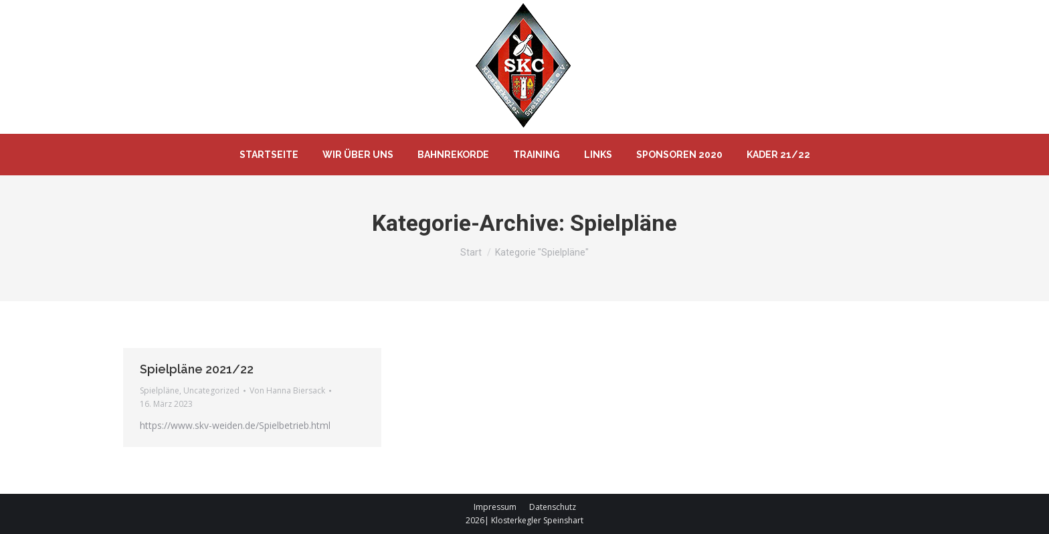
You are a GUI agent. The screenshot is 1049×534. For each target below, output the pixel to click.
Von (287, 390)
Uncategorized (211, 390)
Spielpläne (159, 390)
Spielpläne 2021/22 (197, 369)
